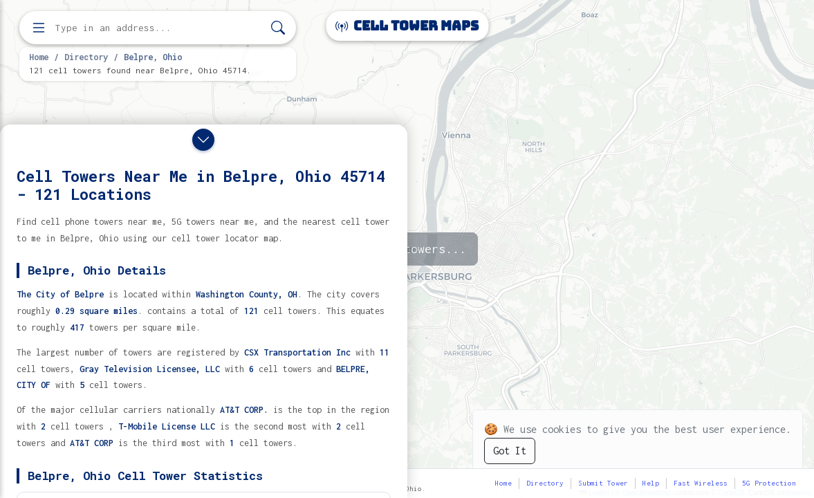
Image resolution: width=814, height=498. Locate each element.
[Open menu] (38, 28)
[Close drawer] (203, 140)
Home (38, 56)
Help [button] (650, 483)
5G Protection (769, 483)
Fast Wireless (701, 483)
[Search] (278, 28)
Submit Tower (603, 483)
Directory (86, 56)
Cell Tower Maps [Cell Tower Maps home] (407, 26)
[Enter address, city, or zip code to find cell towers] (159, 28)
